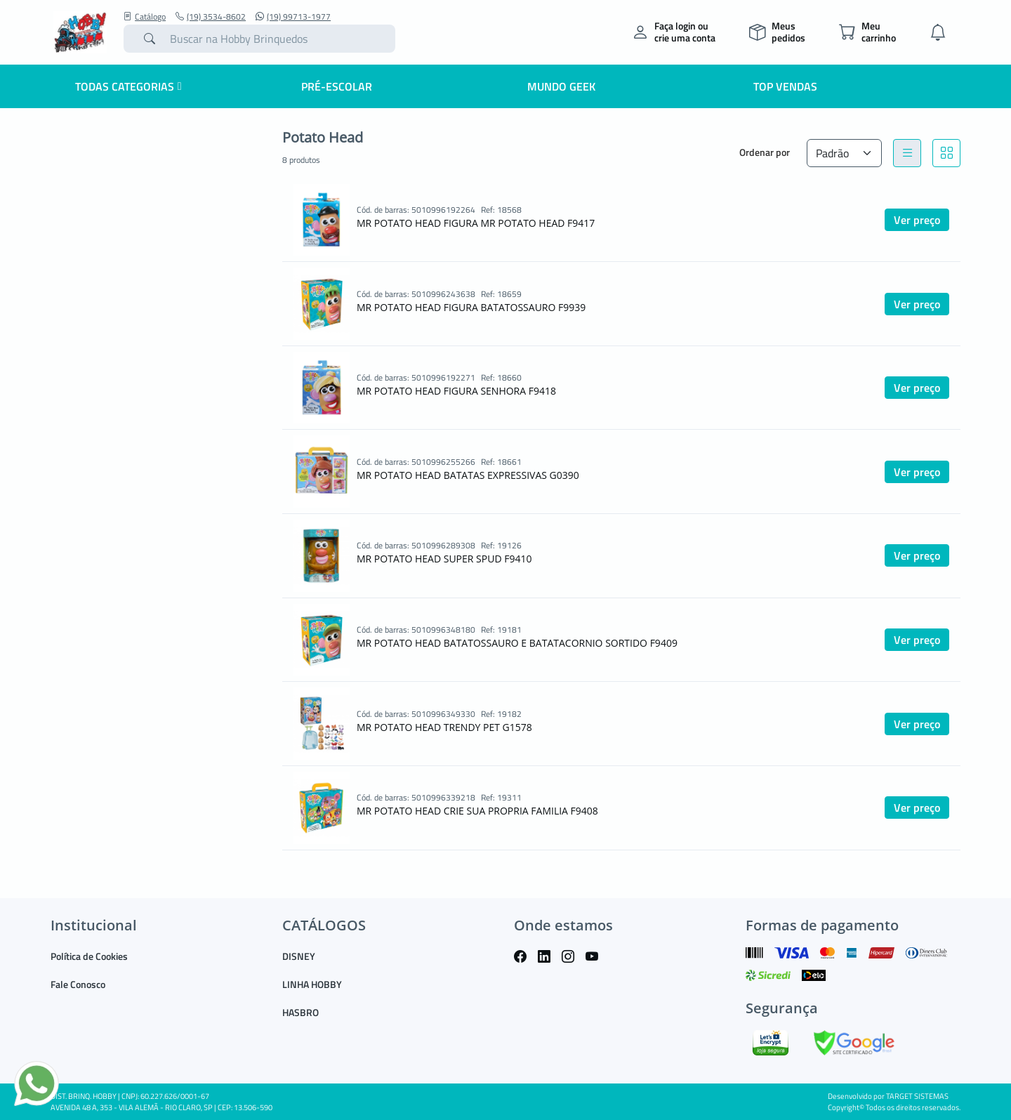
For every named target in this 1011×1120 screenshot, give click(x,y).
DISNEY (298, 956)
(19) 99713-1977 (293, 17)
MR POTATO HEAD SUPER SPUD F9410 (444, 558)
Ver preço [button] (917, 219)
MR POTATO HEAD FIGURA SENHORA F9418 (456, 390)
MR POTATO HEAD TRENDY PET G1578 (444, 727)
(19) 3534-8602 (211, 17)
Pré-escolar (336, 86)
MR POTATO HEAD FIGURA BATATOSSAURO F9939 (471, 307)
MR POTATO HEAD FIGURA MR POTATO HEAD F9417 (476, 223)
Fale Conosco (78, 984)
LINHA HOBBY (312, 984)
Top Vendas (785, 86)
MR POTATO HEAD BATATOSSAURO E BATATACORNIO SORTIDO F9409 (517, 643)
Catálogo (145, 17)
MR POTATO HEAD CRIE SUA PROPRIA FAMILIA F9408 (477, 810)
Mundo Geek (561, 86)
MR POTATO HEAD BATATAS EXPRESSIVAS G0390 (468, 475)
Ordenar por (764, 152)
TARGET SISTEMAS (917, 1096)
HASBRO (300, 1012)
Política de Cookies (89, 956)
